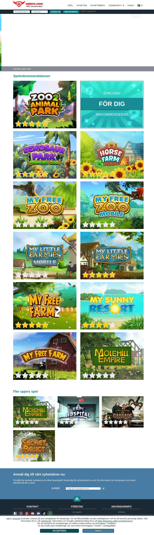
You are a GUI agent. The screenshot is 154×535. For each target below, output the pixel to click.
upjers (28, 4)
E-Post (88, 30)
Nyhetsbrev (97, 5)
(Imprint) (16, 518)
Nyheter (82, 5)
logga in (109, 17)
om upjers (77, 512)
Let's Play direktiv (121, 515)
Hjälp (131, 5)
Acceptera (59, 531)
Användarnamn (93, 24)
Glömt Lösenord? (88, 11)
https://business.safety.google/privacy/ (115, 521)
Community (115, 5)
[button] (77, 499)
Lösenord (90, 36)
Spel (70, 5)
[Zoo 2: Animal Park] (0, 42)
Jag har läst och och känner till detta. (107, 48)
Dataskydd (46, 521)
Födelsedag (91, 41)
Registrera (71, 12)
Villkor (103, 47)
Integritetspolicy (118, 47)
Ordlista (121, 512)
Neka (98, 531)
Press (77, 515)
